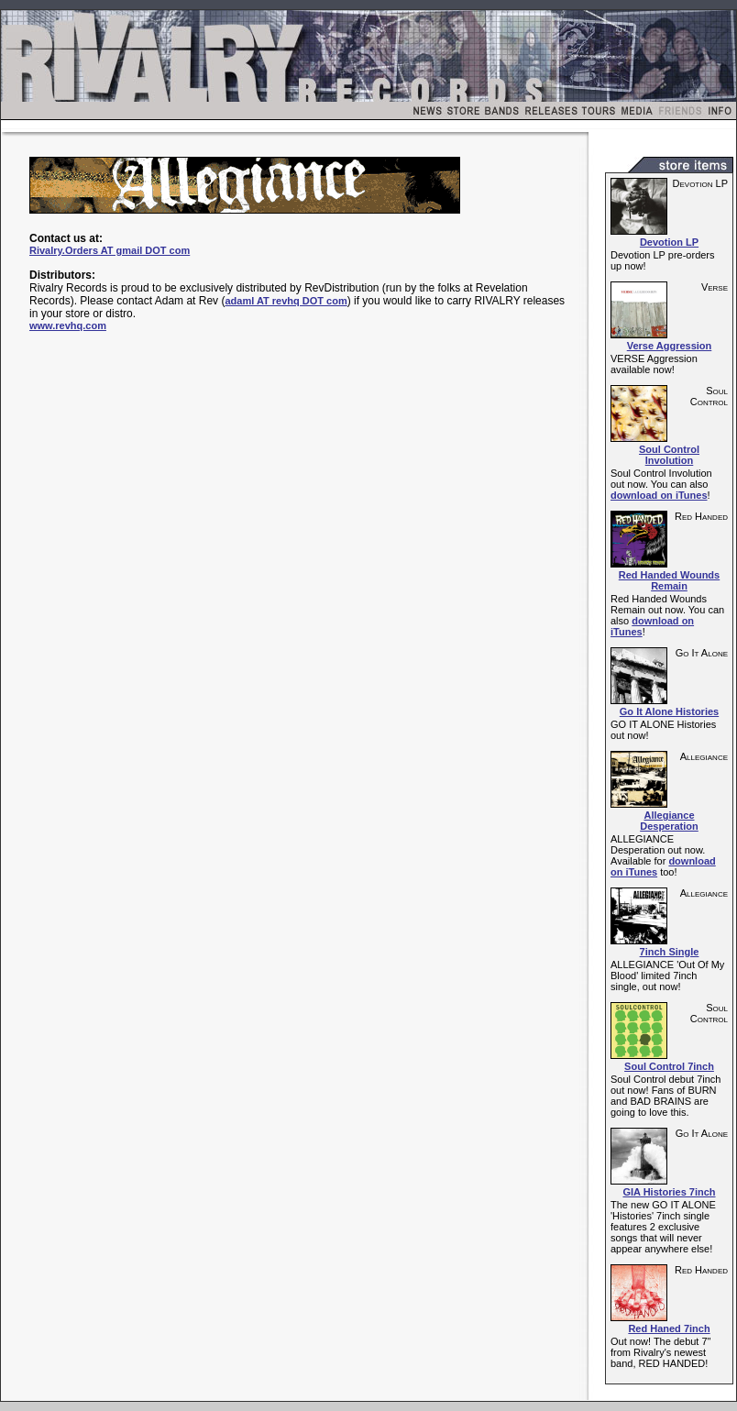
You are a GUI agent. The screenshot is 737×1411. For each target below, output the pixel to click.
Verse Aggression (669, 345)
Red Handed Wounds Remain (669, 580)
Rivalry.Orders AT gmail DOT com (109, 250)
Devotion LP (669, 242)
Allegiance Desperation (669, 821)
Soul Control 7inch (669, 1066)
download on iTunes (659, 495)
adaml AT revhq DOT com (285, 300)
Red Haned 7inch (669, 1328)
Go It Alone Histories (669, 711)
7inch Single (669, 951)
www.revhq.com (67, 325)
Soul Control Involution (669, 455)
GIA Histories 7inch (668, 1191)
